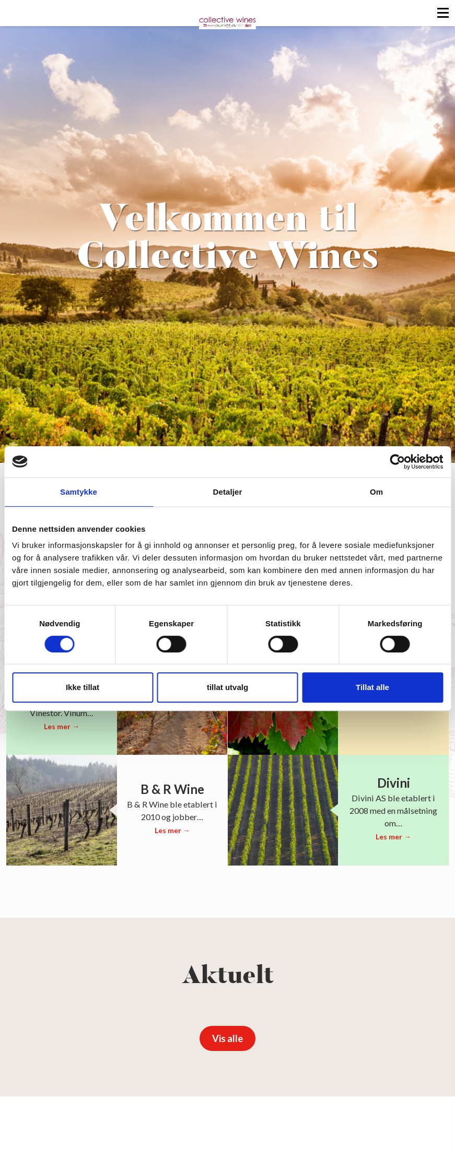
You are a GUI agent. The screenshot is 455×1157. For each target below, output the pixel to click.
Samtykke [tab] (78, 491)
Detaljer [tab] (227, 491)
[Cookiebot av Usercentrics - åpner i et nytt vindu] (397, 462)
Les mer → (61, 726)
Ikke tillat (82, 687)
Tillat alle (372, 687)
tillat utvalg (227, 687)
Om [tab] (376, 491)
